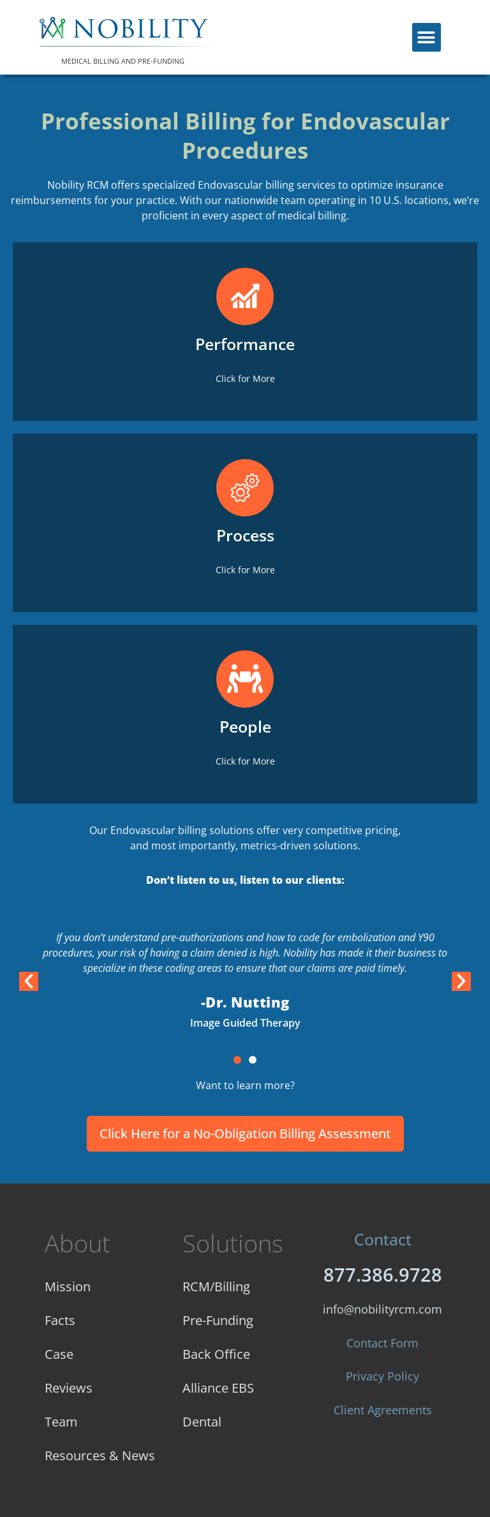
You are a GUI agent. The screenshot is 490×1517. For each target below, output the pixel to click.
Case (59, 1354)
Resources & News (100, 1455)
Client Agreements (383, 1410)
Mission (68, 1286)
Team (61, 1421)
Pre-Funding (217, 1320)
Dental (201, 1421)
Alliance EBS (218, 1387)
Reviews (69, 1387)
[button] (426, 37)
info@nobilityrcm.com (382, 1309)
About (77, 1242)
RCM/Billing (216, 1286)
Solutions (232, 1242)
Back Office (216, 1354)
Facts (60, 1320)
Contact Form (382, 1343)
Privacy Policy (382, 1376)
